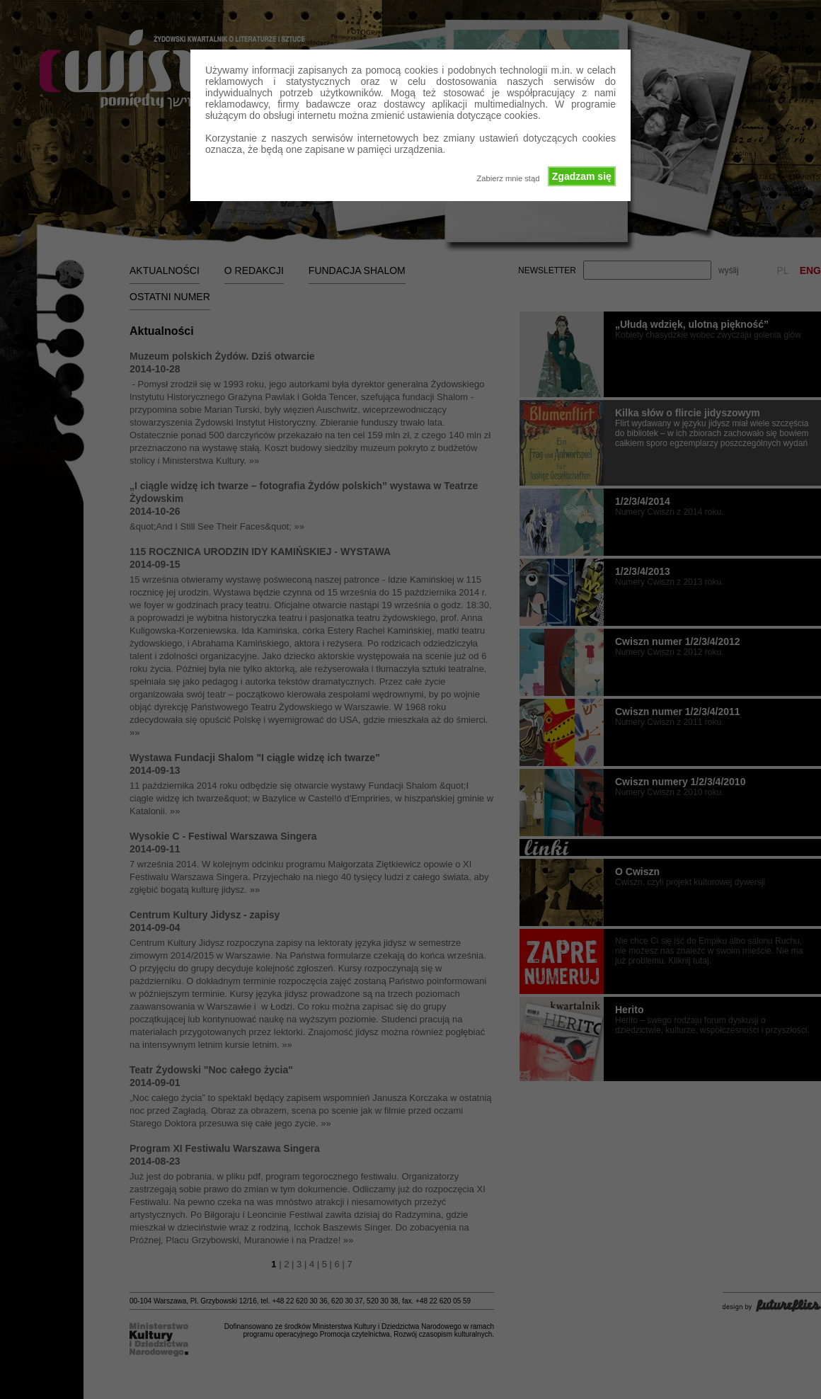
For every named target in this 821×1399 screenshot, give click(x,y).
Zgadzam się (582, 176)
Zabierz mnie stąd (507, 178)
